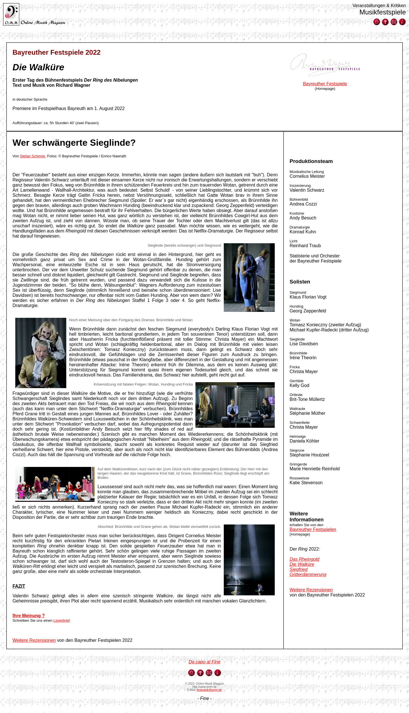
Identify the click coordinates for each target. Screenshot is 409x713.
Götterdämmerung (307, 574)
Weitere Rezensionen (34, 640)
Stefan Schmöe (32, 156)
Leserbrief (62, 620)
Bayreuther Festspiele (325, 83)
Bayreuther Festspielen (312, 529)
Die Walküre (301, 564)
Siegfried (298, 569)
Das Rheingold (304, 559)
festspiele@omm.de (209, 689)
